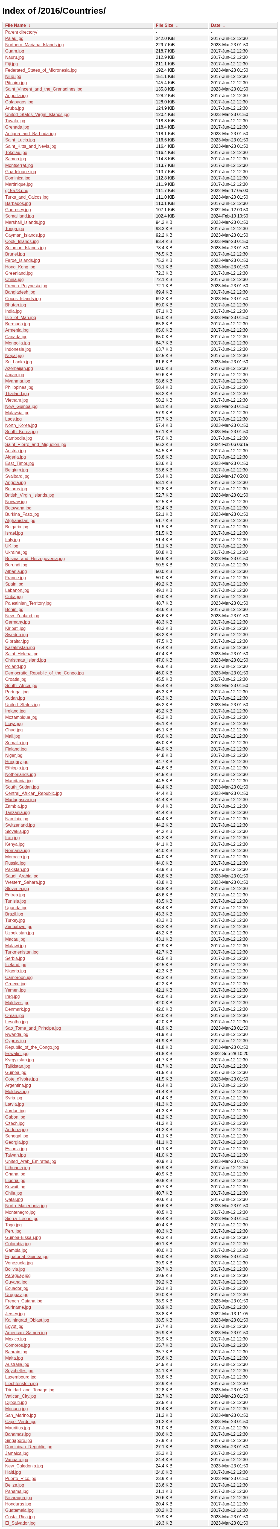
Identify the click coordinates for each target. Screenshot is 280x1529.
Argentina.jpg (18, 1085)
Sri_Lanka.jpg (18, 362)
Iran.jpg (12, 837)
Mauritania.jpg (19, 780)
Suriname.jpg (18, 1307)
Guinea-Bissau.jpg (23, 1237)
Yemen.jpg (15, 990)
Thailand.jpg (17, 393)
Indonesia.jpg (18, 349)
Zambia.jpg (16, 806)
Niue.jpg (13, 76)
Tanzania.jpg (17, 812)
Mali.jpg (12, 736)
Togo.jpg (13, 1225)
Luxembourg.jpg (21, 1377)
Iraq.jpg (12, 996)
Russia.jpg (15, 863)
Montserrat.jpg (19, 165)
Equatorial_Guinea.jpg (26, 1256)
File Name (15, 25)
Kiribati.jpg (15, 628)
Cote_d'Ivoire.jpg (21, 1079)
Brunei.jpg (15, 254)
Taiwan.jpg (15, 1155)
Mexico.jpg (15, 1339)
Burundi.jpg (16, 565)
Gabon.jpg (15, 1117)
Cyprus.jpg (15, 1040)
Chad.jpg (14, 730)
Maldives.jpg (17, 1002)
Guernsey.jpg (18, 209)
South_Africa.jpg (21, 685)
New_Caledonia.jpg (24, 1466)
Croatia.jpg (15, 679)
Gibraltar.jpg (17, 641)
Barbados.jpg (18, 203)
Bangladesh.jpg (20, 292)
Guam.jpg (14, 51)
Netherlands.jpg (20, 774)
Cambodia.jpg (18, 438)
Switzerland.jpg (20, 825)
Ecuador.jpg (16, 1288)
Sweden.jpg (16, 634)
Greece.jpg (16, 983)
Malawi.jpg (15, 945)
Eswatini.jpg (16, 1053)
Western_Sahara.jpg (25, 882)
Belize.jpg (14, 1485)
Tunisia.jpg (15, 901)
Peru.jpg (13, 1231)
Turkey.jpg (15, 920)
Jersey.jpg (15, 1313)
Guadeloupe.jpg (20, 171)
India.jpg (13, 311)
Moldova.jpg (17, 1091)
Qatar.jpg (14, 1199)
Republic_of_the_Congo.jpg (32, 1047)
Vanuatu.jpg (16, 1459)
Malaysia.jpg (17, 412)
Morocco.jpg (17, 857)
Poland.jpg (15, 666)
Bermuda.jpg (17, 324)
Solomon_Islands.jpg (25, 247)
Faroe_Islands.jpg (22, 260)
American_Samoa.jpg (26, 1332)
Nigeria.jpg (15, 971)
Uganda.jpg (16, 907)
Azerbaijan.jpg (19, 368)
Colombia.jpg (18, 1243)
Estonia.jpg (16, 1148)
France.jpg (15, 577)
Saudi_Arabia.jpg (22, 876)
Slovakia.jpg (17, 831)
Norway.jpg (16, 501)
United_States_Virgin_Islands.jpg (37, 114)
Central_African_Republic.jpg (33, 793)
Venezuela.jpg (19, 1263)
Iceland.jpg (15, 964)
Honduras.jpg (18, 1504)
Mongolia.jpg (17, 343)
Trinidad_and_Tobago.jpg (29, 1390)
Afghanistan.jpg (20, 520)
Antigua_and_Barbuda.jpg (30, 133)
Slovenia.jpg (17, 888)
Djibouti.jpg (16, 1402)
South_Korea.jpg (21, 431)
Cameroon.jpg (19, 977)
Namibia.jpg (16, 818)
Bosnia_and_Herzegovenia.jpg (35, 558)
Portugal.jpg (16, 692)
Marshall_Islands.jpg (25, 222)
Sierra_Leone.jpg (22, 1218)
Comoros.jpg (17, 1345)
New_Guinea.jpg (21, 406)
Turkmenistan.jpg (22, 952)
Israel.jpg (14, 533)
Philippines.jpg (19, 387)
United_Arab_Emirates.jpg (30, 1161)
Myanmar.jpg (17, 381)
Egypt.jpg (14, 1326)
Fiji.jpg (11, 64)
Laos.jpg (13, 419)
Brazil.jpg (14, 914)
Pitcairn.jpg (16, 82)
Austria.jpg (15, 450)
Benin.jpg (14, 609)
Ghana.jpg (15, 1174)
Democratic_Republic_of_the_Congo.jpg (44, 673)
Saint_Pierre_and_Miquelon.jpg (35, 444)
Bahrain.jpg (16, 1352)
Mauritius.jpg (17, 1428)
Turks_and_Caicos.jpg (27, 197)
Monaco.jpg (16, 1408)
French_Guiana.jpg (23, 1301)
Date (215, 25)
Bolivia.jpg (15, 1269)
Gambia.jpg (16, 1250)
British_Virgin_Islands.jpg (29, 495)
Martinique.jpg (19, 184)
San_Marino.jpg (20, 1415)
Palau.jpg (14, 38)
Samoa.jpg (15, 159)
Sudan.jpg (15, 698)
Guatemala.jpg (19, 1510)
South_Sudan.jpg (22, 787)
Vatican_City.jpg (20, 1396)
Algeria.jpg (15, 457)
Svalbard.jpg (17, 476)
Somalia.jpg (16, 742)
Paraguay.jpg (18, 1275)
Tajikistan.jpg (17, 1066)
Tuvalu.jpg (15, 120)
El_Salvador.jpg (20, 1523)
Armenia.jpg (16, 330)
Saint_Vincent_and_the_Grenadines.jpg (44, 89)
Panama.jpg (16, 1491)
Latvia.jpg (14, 1104)
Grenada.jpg (17, 127)
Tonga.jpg (14, 228)
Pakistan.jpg (17, 869)
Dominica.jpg (17, 178)
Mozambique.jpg (21, 717)
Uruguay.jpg (16, 1294)
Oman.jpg (14, 1015)
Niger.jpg (13, 755)
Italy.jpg (12, 539)
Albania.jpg (16, 571)
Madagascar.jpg (20, 799)
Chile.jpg (13, 1193)
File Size (164, 25)
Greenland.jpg (19, 273)
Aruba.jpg (14, 108)
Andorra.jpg (16, 1129)
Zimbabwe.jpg (19, 926)
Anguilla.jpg (16, 95)
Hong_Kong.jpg (20, 267)
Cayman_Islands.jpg (25, 235)
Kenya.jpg (15, 844)
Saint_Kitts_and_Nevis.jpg (30, 146)
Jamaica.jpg (16, 1453)
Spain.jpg (14, 584)
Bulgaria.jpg (16, 527)
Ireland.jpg (15, 711)
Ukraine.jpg (16, 552)
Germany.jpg (17, 622)
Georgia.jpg (16, 1142)
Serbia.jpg (15, 958)
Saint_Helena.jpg (22, 653)
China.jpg (14, 279)
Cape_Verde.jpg (21, 1421)
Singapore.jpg (18, 1440)
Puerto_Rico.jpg (20, 1478)
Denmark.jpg (17, 1009)
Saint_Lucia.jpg (20, 140)
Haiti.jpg (13, 1472)
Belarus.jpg (16, 488)
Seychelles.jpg (19, 1370)
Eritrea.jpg (15, 895)
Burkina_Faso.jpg (22, 514)
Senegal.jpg (16, 1136)
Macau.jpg (15, 939)
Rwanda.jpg (16, 1034)
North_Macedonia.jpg (26, 1205)
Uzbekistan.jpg (19, 933)
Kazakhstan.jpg (20, 647)
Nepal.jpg (14, 355)
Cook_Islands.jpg (22, 241)
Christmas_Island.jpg (25, 660)
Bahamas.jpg (18, 1434)
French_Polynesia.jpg (26, 285)
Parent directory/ (21, 32)
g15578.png (16, 190)
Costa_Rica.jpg (20, 1516)
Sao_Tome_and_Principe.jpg (33, 1028)
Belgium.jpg (16, 470)
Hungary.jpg (16, 761)
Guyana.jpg (16, 1282)
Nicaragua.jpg (18, 1497)
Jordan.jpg (15, 1110)
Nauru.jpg (14, 57)
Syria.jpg (13, 1098)
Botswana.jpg (18, 508)
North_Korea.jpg (21, 425)
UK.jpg (11, 546)
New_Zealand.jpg (22, 615)
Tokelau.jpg (16, 152)
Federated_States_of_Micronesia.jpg (41, 70)
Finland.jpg (16, 749)
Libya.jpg (14, 723)
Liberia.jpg (15, 1180)
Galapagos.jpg (19, 102)
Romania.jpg (17, 850)
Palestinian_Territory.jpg (28, 603)
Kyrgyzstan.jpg (19, 1060)
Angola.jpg (15, 482)
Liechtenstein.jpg (21, 1383)
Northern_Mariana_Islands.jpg (34, 44)
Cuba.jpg (14, 596)
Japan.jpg (14, 374)
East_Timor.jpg (19, 463)
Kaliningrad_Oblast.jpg (27, 1320)
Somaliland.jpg (19, 216)
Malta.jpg (14, 1358)
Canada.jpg (16, 336)
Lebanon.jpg (17, 590)
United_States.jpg (22, 704)
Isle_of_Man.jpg (20, 317)
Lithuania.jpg (17, 1167)
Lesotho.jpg (16, 1022)
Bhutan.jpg (15, 305)
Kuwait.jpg (15, 1187)
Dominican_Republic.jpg (28, 1446)
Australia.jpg (17, 1364)
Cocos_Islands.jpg (23, 298)
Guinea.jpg (15, 1072)
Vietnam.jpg (16, 400)
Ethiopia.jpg (16, 768)
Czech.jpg (15, 1123)
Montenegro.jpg (20, 1212)
